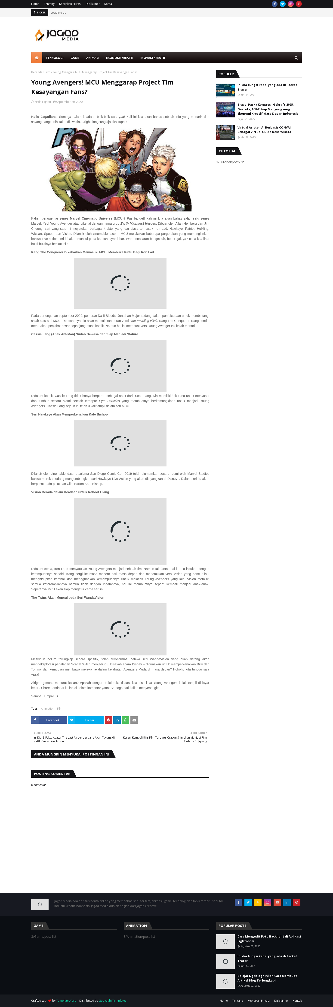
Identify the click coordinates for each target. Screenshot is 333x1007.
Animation (47, 709)
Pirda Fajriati (42, 102)
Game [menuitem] (75, 58)
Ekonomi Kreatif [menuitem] (119, 58)
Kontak (108, 4)
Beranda (37, 72)
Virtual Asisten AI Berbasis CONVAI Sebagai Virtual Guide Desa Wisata (264, 129)
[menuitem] (36, 57)
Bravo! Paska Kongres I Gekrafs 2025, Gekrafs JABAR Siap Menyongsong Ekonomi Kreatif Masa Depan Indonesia (268, 109)
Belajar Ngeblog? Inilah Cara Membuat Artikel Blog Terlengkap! (267, 978)
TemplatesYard (66, 1001)
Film (47, 72)
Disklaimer (93, 4)
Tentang (49, 4)
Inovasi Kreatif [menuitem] (153, 58)
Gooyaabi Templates (112, 1001)
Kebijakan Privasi (70, 4)
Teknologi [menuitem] (55, 58)
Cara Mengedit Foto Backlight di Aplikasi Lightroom (269, 938)
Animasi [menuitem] (92, 58)
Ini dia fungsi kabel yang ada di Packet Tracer (267, 87)
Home (35, 4)
